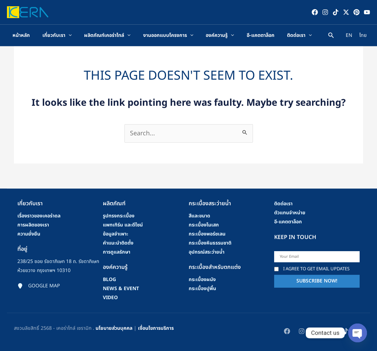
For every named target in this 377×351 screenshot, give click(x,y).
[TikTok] (336, 12)
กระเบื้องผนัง (202, 279)
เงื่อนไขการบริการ (156, 328)
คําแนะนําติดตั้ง (118, 243)
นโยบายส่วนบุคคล (114, 328)
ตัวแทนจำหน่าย (289, 212)
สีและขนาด (199, 216)
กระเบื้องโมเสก (204, 225)
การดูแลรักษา (116, 252)
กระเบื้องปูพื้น (202, 288)
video (110, 297)
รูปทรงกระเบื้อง (118, 216)
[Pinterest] (356, 12)
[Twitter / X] (346, 12)
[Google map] (38, 285)
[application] (68, 35)
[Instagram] (325, 12)
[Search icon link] (331, 36)
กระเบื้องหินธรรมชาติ (210, 243)
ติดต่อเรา (283, 203)
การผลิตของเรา (33, 225)
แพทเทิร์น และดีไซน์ (123, 225)
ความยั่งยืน (28, 234)
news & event (121, 288)
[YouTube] (367, 12)
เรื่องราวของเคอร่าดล (38, 216)
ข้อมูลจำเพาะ (115, 234)
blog (109, 279)
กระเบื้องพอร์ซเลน (207, 234)
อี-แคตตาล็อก (288, 221)
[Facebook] (315, 12)
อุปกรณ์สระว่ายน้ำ (206, 252)
